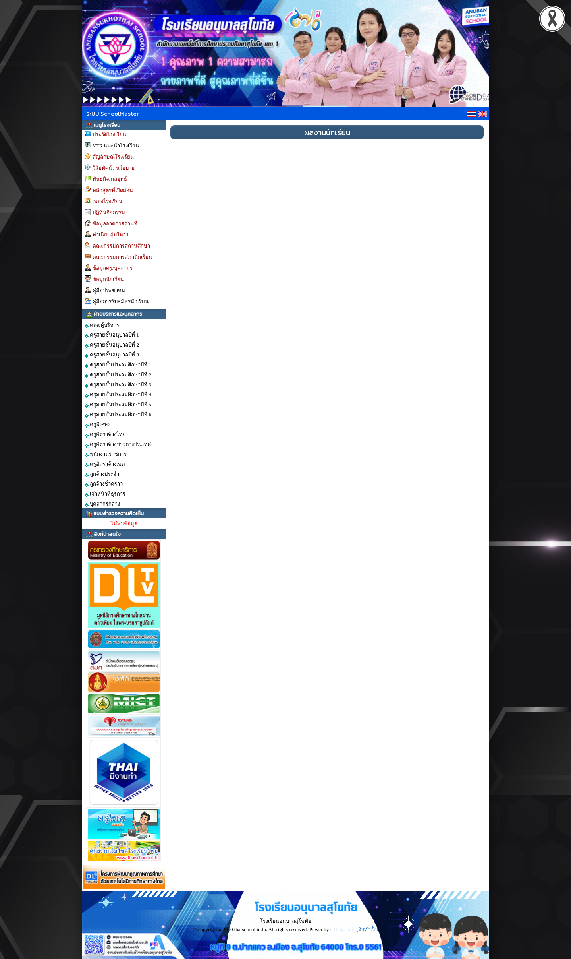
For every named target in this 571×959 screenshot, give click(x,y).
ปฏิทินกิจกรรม (109, 212)
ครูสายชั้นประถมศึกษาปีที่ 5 (118, 404)
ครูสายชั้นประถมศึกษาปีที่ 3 (118, 385)
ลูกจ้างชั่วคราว (104, 484)
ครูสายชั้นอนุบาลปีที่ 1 (112, 335)
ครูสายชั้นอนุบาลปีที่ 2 (112, 345)
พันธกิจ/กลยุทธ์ (110, 179)
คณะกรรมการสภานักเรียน (122, 257)
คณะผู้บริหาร (102, 325)
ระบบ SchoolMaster (112, 113)
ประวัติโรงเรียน (109, 135)
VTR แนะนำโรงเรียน (116, 146)
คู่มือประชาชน (109, 290)
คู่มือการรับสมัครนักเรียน (121, 301)
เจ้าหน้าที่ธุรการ (105, 494)
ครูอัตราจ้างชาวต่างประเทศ (118, 444)
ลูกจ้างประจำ (102, 474)
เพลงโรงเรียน (107, 201)
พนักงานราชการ (106, 454)
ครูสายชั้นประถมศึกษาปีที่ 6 (118, 414)
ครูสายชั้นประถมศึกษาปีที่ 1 (118, 365)
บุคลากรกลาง (102, 504)
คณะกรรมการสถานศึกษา (121, 246)
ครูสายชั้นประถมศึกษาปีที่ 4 (118, 394)
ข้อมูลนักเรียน (108, 279)
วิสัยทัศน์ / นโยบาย (114, 168)
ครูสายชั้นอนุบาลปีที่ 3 (112, 355)
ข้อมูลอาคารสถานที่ (115, 224)
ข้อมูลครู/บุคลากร (113, 268)
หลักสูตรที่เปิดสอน (113, 190)
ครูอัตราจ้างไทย (105, 434)
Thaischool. (345, 929)
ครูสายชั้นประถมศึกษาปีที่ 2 (118, 375)
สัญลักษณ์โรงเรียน (113, 157)
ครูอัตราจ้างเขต (105, 464)
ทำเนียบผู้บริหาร (111, 235)
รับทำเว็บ (368, 929)
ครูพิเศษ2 (98, 424)
